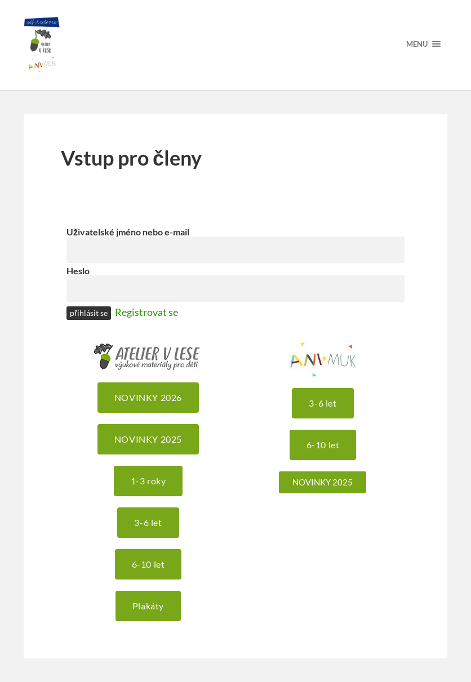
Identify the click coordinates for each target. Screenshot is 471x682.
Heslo (78, 270)
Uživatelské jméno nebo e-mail (127, 231)
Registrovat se (146, 312)
